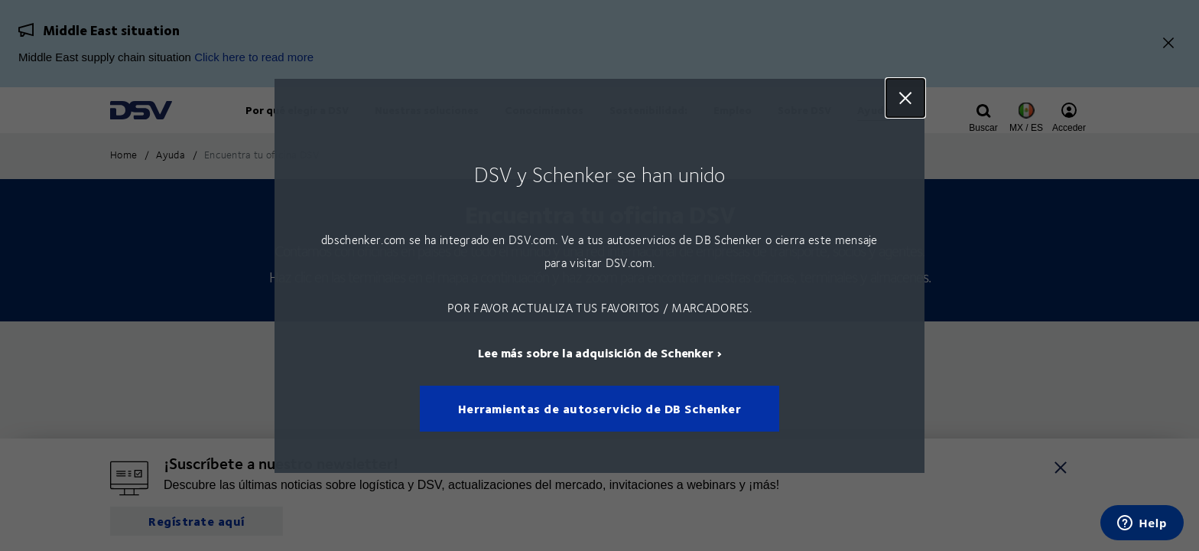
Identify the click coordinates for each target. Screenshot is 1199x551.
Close (905, 98)
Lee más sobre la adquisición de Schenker (595, 351)
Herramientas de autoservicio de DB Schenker (600, 408)
